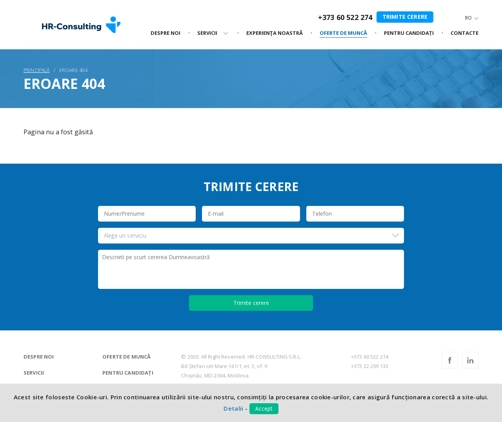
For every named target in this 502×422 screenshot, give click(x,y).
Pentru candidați (127, 372)
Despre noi (39, 356)
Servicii (34, 372)
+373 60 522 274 (345, 17)
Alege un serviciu (125, 235)
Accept (264, 408)
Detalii (233, 408)
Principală (37, 70)
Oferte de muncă (126, 356)
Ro (468, 17)
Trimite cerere (404, 16)
